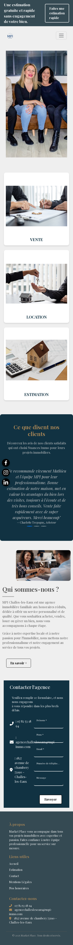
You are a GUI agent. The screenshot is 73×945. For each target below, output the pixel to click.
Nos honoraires (19, 888)
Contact (14, 876)
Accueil (13, 864)
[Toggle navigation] (61, 35)
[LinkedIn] (6, 482)
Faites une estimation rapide (57, 13)
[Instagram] (6, 472)
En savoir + (18, 663)
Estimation (15, 870)
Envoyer (50, 799)
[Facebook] (6, 463)
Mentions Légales (20, 882)
